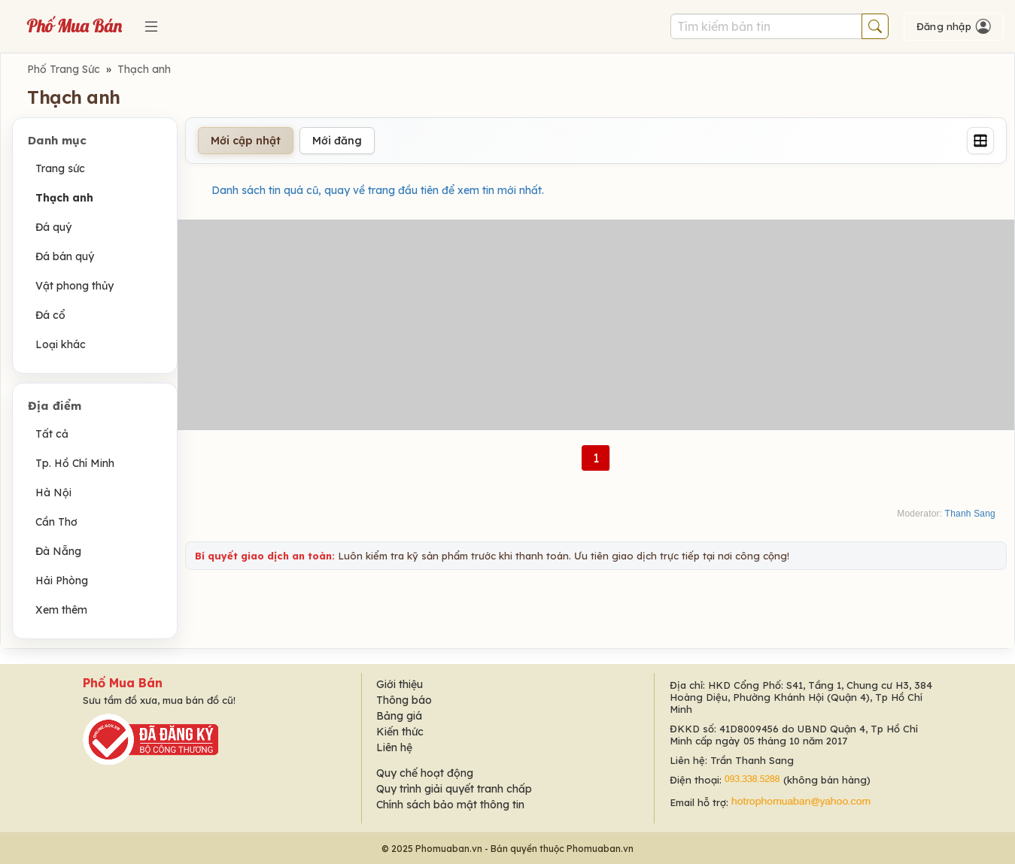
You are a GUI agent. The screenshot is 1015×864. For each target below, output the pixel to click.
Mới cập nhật (246, 140)
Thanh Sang (970, 513)
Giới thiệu (399, 684)
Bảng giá (399, 716)
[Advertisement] (596, 325)
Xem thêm (61, 610)
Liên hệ (394, 747)
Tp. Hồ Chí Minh (74, 463)
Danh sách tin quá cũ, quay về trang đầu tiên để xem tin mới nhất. (377, 190)
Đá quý (53, 227)
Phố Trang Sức (63, 69)
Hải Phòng (61, 580)
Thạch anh (144, 69)
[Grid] (980, 140)
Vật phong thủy (74, 286)
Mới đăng (337, 140)
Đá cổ (50, 315)
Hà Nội (53, 492)
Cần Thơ (56, 522)
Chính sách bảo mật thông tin (450, 804)
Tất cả (51, 434)
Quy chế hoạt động (424, 773)
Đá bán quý (64, 256)
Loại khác (60, 344)
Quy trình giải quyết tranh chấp (454, 789)
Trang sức (60, 168)
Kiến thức (400, 731)
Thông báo (404, 700)
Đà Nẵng (58, 551)
